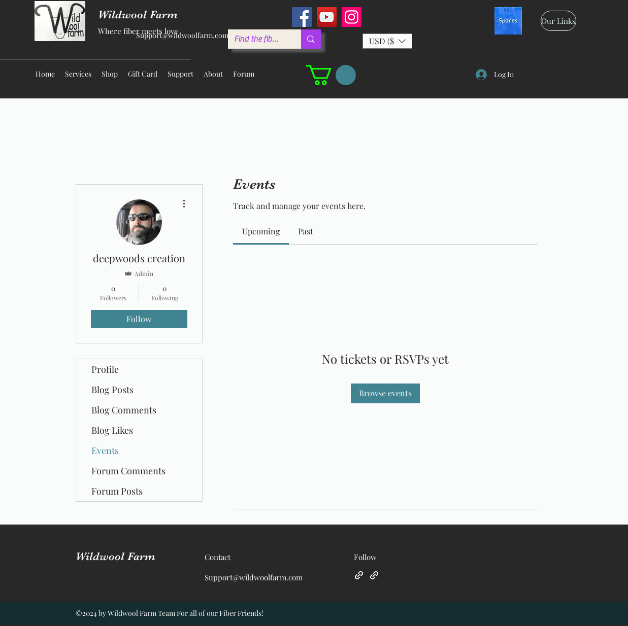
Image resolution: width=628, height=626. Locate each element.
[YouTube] (327, 17)
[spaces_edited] (508, 20)
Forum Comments (128, 471)
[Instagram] (351, 17)
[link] (261, 231)
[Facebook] (302, 17)
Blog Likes (112, 430)
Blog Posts (112, 390)
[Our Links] (558, 21)
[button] (387, 41)
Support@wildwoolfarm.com (182, 35)
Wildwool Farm (115, 556)
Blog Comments (123, 410)
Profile (105, 369)
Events (105, 450)
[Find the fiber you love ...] (257, 39)
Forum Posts (117, 491)
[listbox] (387, 41)
